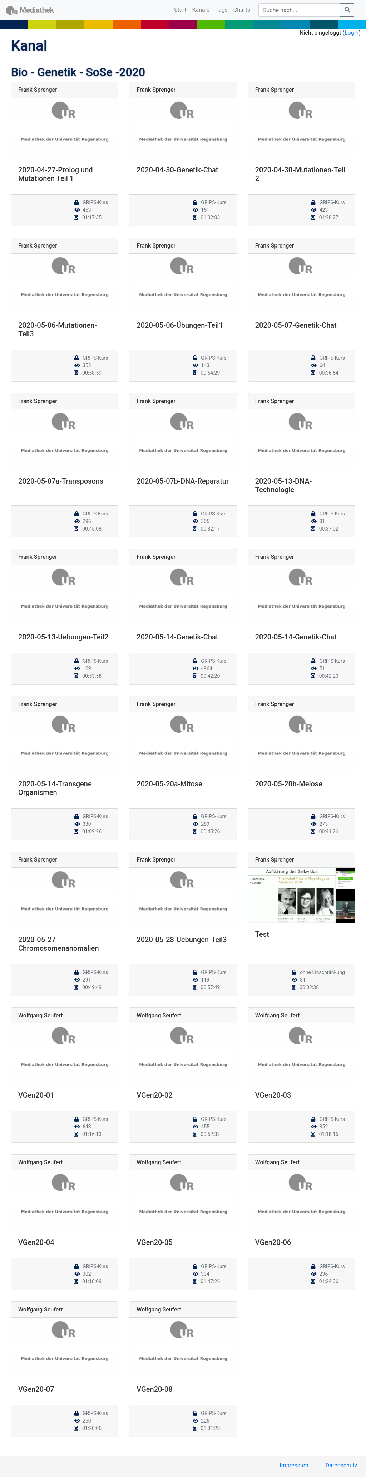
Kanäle (201, 9)
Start (181, 9)
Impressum (294, 1465)
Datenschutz (341, 1465)
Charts (241, 9)
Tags (221, 9)
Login (351, 32)
